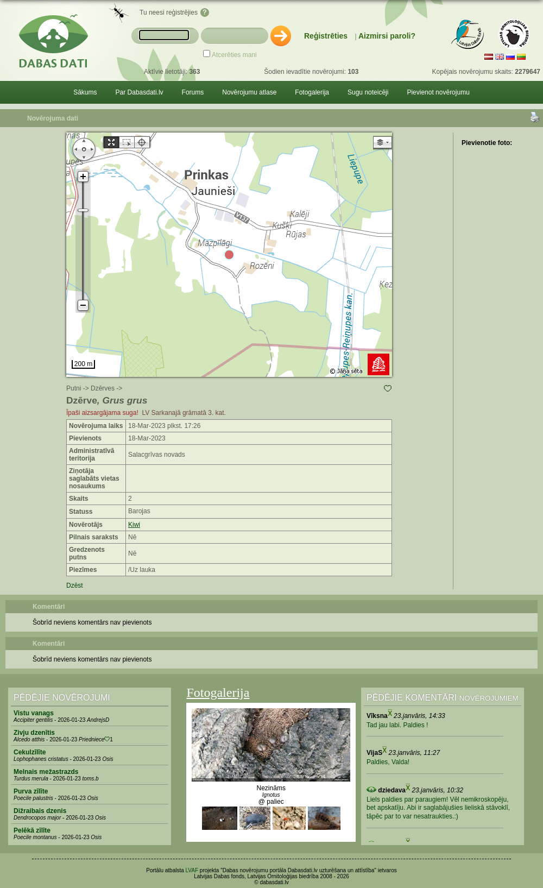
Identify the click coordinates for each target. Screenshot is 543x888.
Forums (193, 92)
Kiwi (134, 524)
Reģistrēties (326, 36)
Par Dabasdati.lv (139, 92)
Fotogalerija (312, 92)
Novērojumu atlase (249, 92)
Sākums (85, 92)
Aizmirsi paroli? (386, 36)
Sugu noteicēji (368, 92)
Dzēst (74, 585)
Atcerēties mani (234, 55)
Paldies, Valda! (388, 762)
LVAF (192, 870)
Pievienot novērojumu (438, 92)
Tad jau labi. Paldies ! (397, 725)
